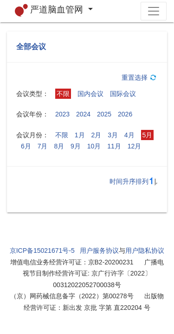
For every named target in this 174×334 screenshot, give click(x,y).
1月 (80, 135)
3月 (113, 135)
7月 (43, 146)
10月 (94, 146)
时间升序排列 (134, 181)
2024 (83, 114)
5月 (147, 135)
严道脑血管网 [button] (50, 10)
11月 (114, 146)
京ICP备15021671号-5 (42, 250)
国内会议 (90, 93)
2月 (96, 135)
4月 (129, 135)
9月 (76, 146)
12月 (135, 146)
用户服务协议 (99, 250)
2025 (104, 114)
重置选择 (140, 77)
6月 (26, 146)
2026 (125, 114)
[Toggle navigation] (154, 11)
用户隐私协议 (144, 250)
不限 (63, 93)
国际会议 (123, 93)
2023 (62, 114)
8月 (59, 146)
